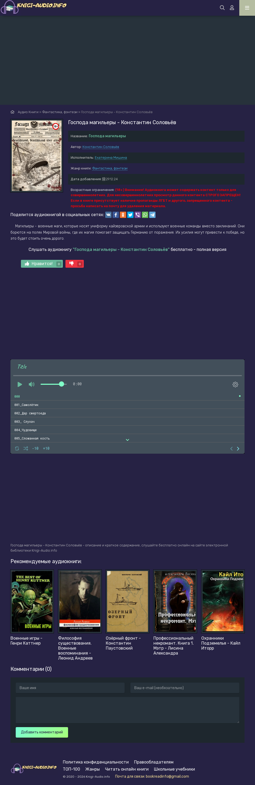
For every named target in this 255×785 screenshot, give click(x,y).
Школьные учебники (174, 769)
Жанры (92, 769)
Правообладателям (154, 762)
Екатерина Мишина (111, 158)
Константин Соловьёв (100, 147)
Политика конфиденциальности (96, 762)
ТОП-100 (71, 769)
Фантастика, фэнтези (110, 168)
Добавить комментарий (42, 732)
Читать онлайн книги (127, 769)
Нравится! (43, 264)
